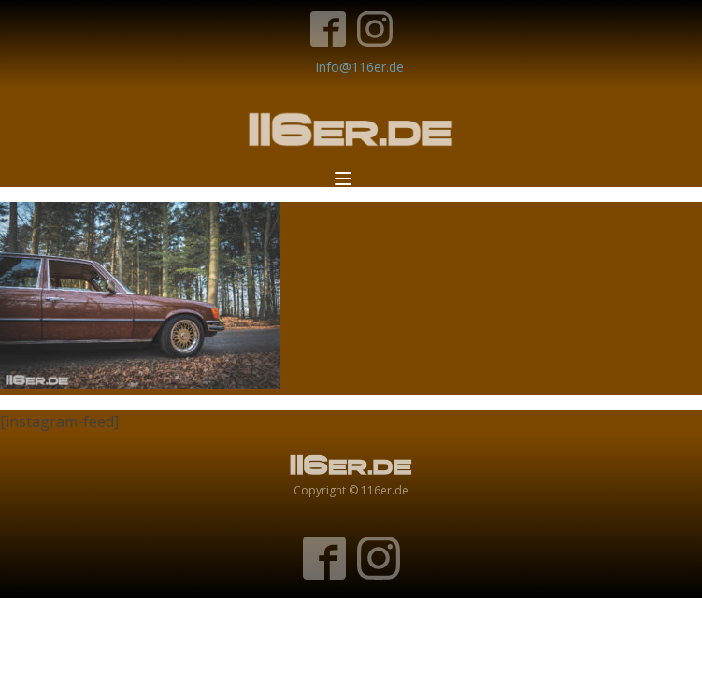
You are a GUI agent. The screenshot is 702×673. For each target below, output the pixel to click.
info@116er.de (360, 67)
